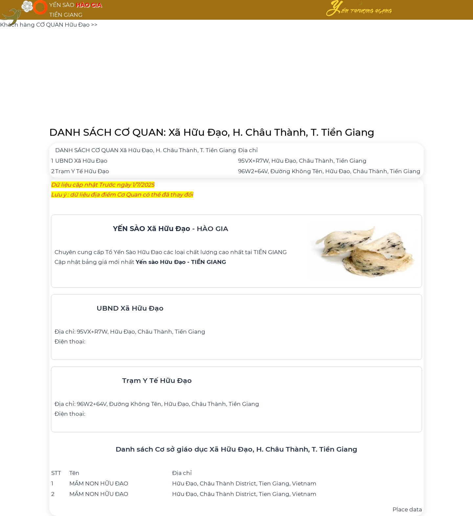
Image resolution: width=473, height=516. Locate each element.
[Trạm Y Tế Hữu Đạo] (236, 394)
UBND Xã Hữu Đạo (81, 160)
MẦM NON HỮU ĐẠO (98, 483)
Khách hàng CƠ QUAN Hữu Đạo (45, 24)
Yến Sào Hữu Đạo (138, 252)
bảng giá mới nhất (154, 262)
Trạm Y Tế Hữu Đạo (82, 171)
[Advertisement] (236, 76)
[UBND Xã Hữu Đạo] (236, 322)
